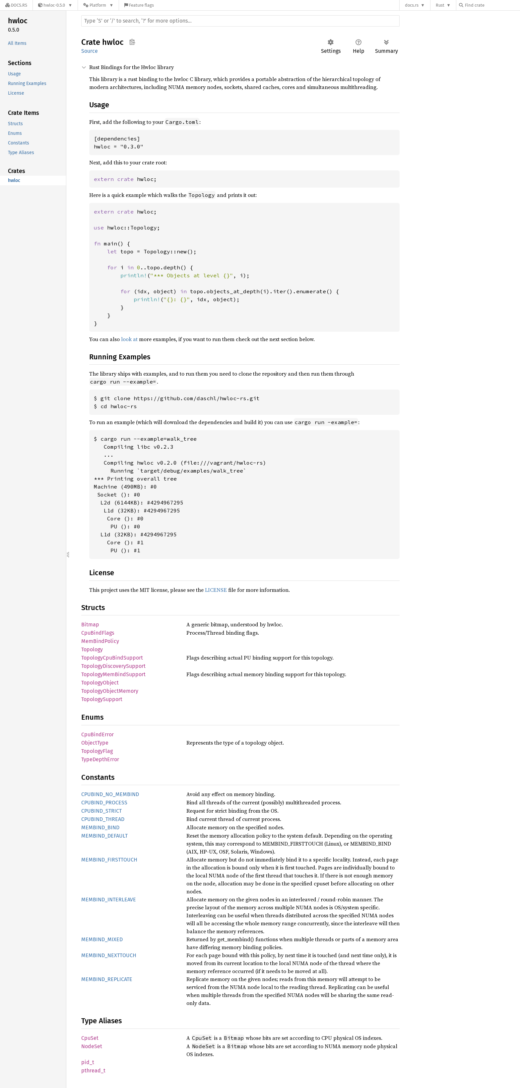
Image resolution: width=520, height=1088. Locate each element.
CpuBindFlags (97, 633)
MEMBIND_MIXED (102, 939)
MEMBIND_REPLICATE (106, 979)
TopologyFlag (97, 751)
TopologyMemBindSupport (113, 674)
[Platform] (98, 5)
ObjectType (94, 743)
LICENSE (216, 589)
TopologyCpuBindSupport (112, 658)
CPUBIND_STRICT (101, 811)
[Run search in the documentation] (240, 21)
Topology (92, 649)
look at (129, 339)
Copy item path (132, 41)
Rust (440, 5)
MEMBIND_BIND (100, 827)
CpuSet (89, 1038)
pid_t (87, 1062)
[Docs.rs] (16, 5)
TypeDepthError (100, 759)
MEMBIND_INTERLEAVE (108, 899)
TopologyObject (100, 683)
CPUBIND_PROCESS (104, 802)
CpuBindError (97, 734)
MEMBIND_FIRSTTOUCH (109, 860)
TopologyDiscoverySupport (113, 666)
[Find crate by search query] (492, 5)
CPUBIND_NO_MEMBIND (110, 794)
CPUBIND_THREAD (102, 819)
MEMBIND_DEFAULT (104, 836)
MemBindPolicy (100, 641)
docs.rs (412, 5)
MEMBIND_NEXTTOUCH (108, 955)
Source (89, 51)
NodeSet (91, 1046)
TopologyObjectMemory (109, 691)
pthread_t (93, 1070)
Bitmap (90, 624)
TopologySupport (101, 699)
